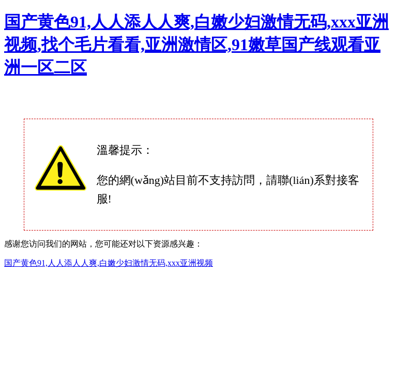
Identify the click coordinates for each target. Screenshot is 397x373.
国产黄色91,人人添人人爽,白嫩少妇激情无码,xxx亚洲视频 (108, 263)
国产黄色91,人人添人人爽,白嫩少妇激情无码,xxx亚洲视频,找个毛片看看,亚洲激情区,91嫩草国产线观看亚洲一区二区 (196, 44)
